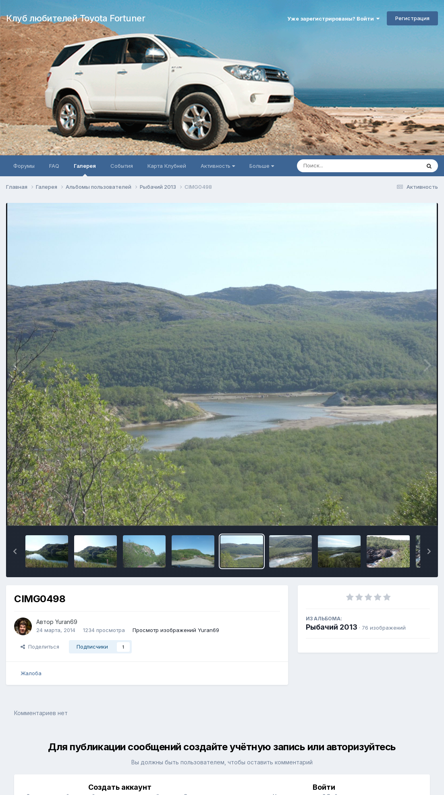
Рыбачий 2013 (331, 627)
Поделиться (40, 646)
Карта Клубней (166, 166)
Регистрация (412, 18)
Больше (261, 166)
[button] (15, 551)
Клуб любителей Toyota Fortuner (75, 18)
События (121, 166)
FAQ (54, 166)
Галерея (85, 169)
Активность (218, 166)
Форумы (24, 166)
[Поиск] (343, 165)
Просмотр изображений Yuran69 (176, 630)
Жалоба (31, 673)
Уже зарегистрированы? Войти (333, 18)
